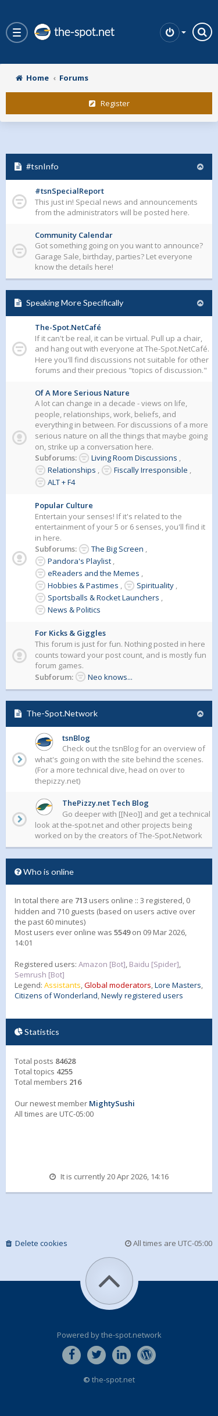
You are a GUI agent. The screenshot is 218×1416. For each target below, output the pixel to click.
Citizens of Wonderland (56, 995)
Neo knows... (110, 677)
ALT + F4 (61, 482)
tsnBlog (76, 738)
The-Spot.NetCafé (68, 327)
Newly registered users (142, 995)
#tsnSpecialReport (69, 191)
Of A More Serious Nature (82, 393)
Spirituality (155, 585)
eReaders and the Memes (94, 573)
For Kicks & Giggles (70, 633)
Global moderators (117, 985)
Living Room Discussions (134, 457)
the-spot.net (74, 32)
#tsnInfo (42, 166)
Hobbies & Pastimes (83, 585)
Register (109, 103)
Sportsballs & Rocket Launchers (103, 597)
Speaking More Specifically (74, 302)
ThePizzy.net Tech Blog (105, 803)
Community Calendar (74, 235)
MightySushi (112, 1103)
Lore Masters (178, 985)
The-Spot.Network (62, 713)
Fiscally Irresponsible (151, 470)
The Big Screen (117, 549)
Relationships (72, 470)
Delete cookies (36, 1243)
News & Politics (74, 609)
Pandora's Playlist (79, 561)
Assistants (62, 985)
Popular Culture (64, 505)
